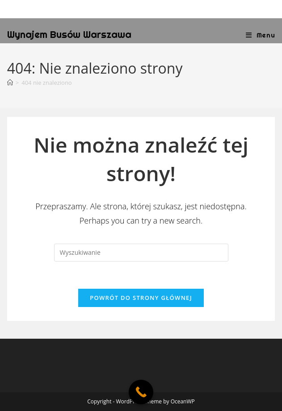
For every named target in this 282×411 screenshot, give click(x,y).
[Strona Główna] (10, 83)
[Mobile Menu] (260, 35)
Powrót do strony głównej (141, 298)
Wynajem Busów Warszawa (69, 34)
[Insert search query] (141, 253)
